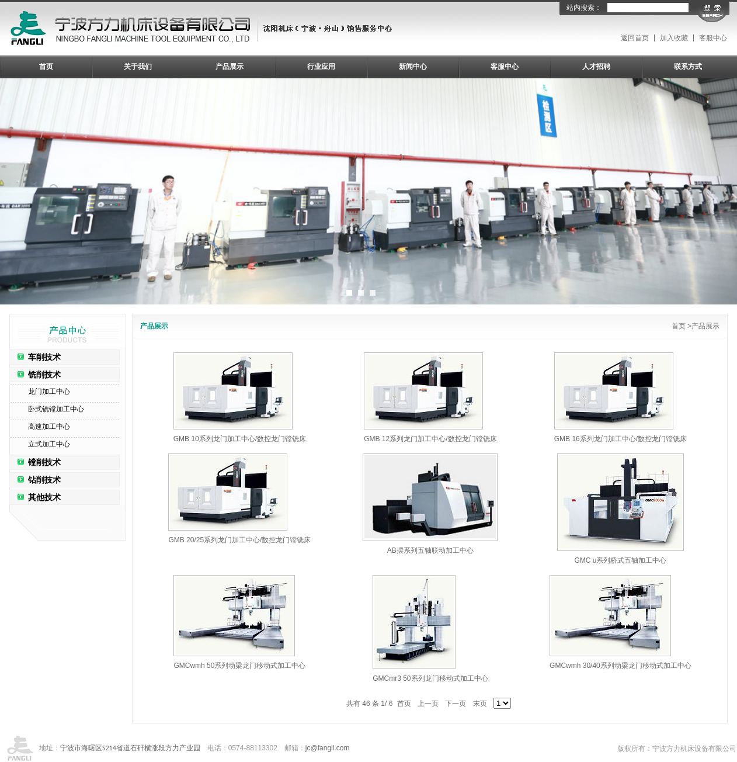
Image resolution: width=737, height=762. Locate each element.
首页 (46, 67)
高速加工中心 (49, 426)
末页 (480, 703)
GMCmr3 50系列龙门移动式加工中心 (430, 678)
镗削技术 (44, 462)
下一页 (455, 703)
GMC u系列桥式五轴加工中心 (620, 560)
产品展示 (229, 67)
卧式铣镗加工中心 (56, 409)
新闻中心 (413, 67)
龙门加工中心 (49, 391)
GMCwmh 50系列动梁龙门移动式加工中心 (239, 665)
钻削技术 (44, 479)
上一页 (428, 703)
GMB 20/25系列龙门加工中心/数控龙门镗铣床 (239, 540)
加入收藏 (674, 38)
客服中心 (713, 38)
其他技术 (44, 497)
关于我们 (138, 67)
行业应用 (321, 67)
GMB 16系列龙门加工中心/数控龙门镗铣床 (620, 439)
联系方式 (688, 67)
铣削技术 (44, 374)
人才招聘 (596, 67)
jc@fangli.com (327, 748)
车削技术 (44, 357)
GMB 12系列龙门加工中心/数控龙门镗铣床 (430, 439)
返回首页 (635, 38)
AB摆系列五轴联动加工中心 (430, 550)
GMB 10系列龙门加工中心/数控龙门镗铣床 (239, 439)
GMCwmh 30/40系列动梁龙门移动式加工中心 (620, 665)
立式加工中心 (49, 444)
